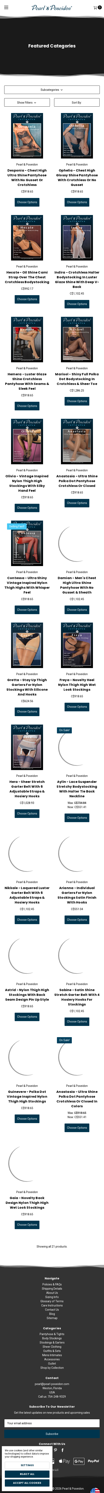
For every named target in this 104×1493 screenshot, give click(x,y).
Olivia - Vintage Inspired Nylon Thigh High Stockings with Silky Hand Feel (26, 488)
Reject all (27, 1474)
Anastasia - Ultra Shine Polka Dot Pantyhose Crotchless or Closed (77, 486)
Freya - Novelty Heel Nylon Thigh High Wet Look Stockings (77, 690)
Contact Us (52, 1327)
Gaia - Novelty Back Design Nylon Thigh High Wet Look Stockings (27, 1208)
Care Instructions (52, 1323)
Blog (52, 1331)
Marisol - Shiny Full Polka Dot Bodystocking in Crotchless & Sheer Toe (77, 384)
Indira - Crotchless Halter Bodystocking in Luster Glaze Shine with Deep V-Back (77, 284)
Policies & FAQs (52, 1302)
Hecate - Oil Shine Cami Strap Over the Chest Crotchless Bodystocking (27, 282)
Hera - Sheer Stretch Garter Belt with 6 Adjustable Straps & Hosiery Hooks (27, 794)
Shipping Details (52, 1306)
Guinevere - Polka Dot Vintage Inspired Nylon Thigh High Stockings (27, 1102)
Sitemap (52, 1336)
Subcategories (52, 90)
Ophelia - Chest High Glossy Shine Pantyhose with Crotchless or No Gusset (77, 177)
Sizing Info (52, 1314)
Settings (27, 1465)
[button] (27, 102)
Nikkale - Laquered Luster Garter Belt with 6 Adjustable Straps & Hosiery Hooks (27, 900)
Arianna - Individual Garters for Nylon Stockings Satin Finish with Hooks (77, 900)
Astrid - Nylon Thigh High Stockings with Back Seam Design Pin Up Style (27, 1000)
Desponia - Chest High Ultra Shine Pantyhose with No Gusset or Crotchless (27, 177)
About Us (52, 1310)
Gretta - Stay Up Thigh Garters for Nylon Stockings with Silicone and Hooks (27, 692)
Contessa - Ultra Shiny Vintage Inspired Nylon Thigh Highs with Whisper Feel (27, 590)
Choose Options (27, 202)
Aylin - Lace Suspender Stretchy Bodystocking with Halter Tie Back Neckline (77, 794)
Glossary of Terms (52, 1319)
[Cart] (95, 7)
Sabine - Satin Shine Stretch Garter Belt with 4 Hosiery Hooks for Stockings (77, 1002)
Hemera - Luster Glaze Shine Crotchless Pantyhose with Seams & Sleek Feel (27, 386)
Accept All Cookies (27, 1483)
